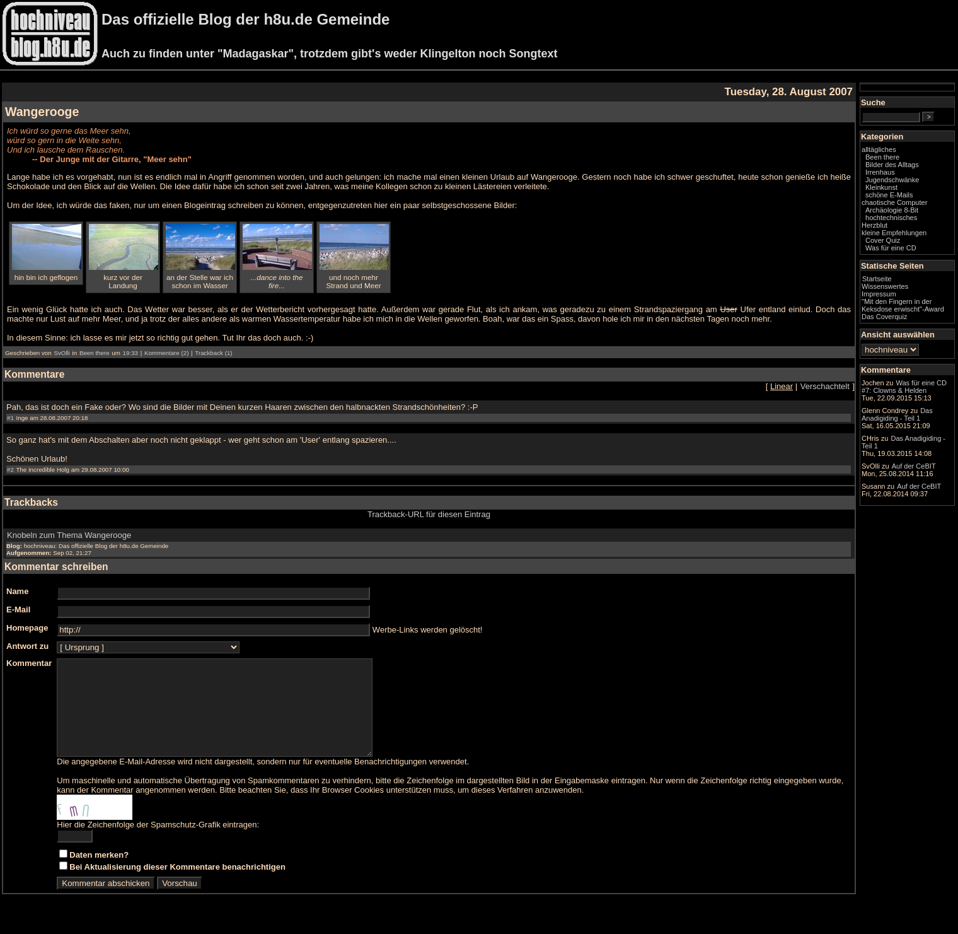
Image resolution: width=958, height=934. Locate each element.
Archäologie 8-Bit (891, 210)
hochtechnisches (891, 217)
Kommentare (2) (166, 352)
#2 (10, 469)
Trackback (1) (213, 352)
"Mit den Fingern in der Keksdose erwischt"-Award (903, 305)
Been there (94, 352)
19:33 (130, 352)
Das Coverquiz (884, 316)
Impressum (879, 294)
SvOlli (61, 352)
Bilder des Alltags (892, 164)
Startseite (877, 279)
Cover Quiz (882, 240)
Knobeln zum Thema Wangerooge (69, 535)
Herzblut (874, 225)
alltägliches (879, 149)
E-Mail (18, 609)
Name (17, 591)
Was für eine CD (890, 248)
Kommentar (29, 663)
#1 (10, 417)
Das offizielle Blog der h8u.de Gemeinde (245, 19)
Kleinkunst (881, 187)
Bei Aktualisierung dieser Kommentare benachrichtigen (177, 885)
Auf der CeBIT (914, 466)
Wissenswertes (885, 286)
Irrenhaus (880, 172)
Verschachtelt (825, 386)
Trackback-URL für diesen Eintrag (428, 514)
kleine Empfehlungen (894, 232)
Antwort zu (27, 646)
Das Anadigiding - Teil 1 (897, 414)
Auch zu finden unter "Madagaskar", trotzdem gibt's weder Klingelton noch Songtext (329, 53)
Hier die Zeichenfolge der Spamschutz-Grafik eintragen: (158, 843)
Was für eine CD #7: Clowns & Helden (904, 386)
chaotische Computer (894, 202)
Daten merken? (99, 874)
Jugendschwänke (892, 180)
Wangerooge (42, 112)
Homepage (27, 628)
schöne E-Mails (889, 195)
